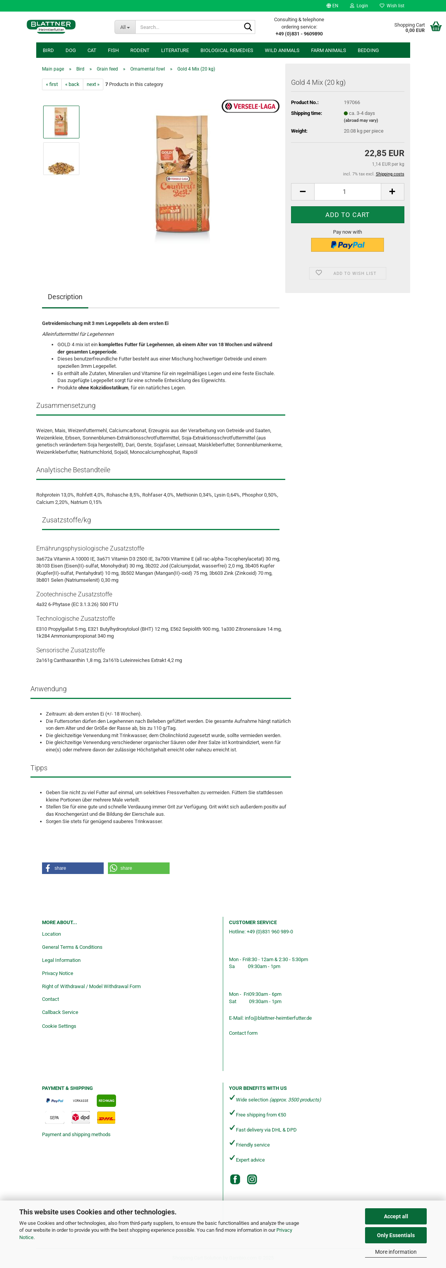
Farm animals (328, 50)
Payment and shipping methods (76, 1134)
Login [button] (359, 5)
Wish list (392, 5)
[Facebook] (235, 1179)
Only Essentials (396, 1235)
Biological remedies (226, 50)
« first (52, 84)
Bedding (368, 50)
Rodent (140, 50)
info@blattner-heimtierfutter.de (278, 1018)
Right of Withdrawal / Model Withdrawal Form (91, 986)
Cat (92, 50)
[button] (332, 6)
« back (72, 84)
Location (51, 934)
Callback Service (60, 1012)
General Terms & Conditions (72, 947)
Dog (71, 50)
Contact (50, 999)
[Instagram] (252, 1179)
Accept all (396, 1216)
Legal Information (61, 960)
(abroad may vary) (361, 120)
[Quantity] (347, 191)
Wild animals (282, 50)
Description (65, 297)
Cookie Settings (59, 1026)
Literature (175, 50)
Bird (48, 50)
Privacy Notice (57, 973)
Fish (113, 50)
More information (396, 1252)
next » (93, 84)
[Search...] (124, 27)
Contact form (243, 1033)
